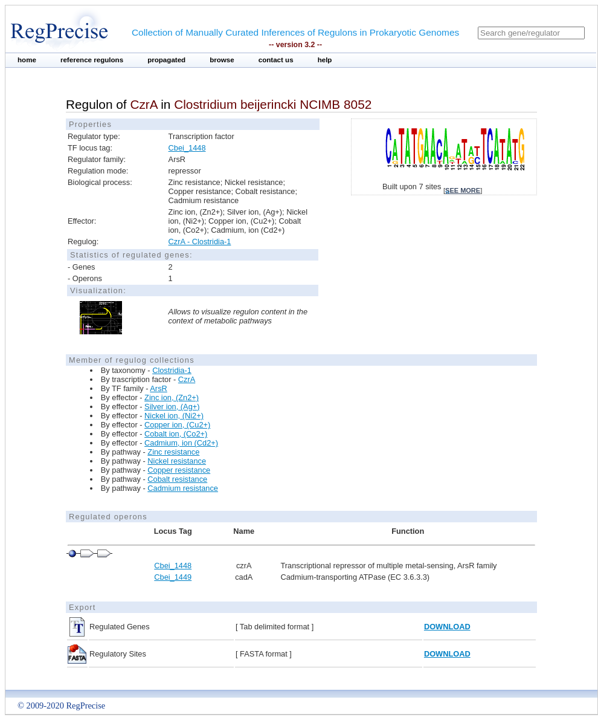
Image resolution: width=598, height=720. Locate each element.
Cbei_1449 (172, 577)
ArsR (158, 388)
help (325, 59)
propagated (166, 59)
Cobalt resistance (177, 479)
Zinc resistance (173, 451)
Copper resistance (178, 470)
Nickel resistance (176, 460)
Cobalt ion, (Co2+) (175, 433)
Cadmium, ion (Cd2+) (181, 442)
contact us (276, 59)
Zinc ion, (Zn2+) (171, 397)
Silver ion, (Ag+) (171, 406)
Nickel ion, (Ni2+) (174, 415)
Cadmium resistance (182, 488)
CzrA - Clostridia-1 (200, 241)
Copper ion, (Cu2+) (177, 424)
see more (462, 190)
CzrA (186, 379)
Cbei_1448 (187, 147)
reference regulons (91, 59)
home (27, 59)
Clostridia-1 (171, 370)
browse (222, 59)
